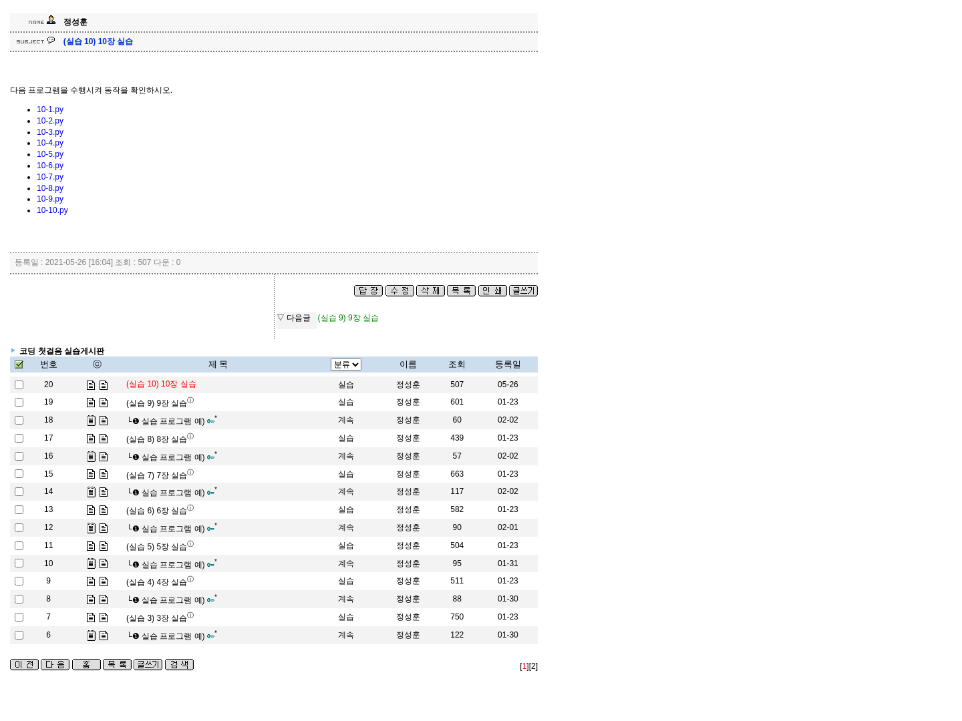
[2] (533, 666)
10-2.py (50, 121)
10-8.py (50, 188)
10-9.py (50, 199)
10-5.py (50, 154)
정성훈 (408, 384)
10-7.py (50, 177)
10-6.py (50, 165)
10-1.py (50, 109)
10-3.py (50, 132)
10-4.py (50, 143)
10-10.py (52, 210)
